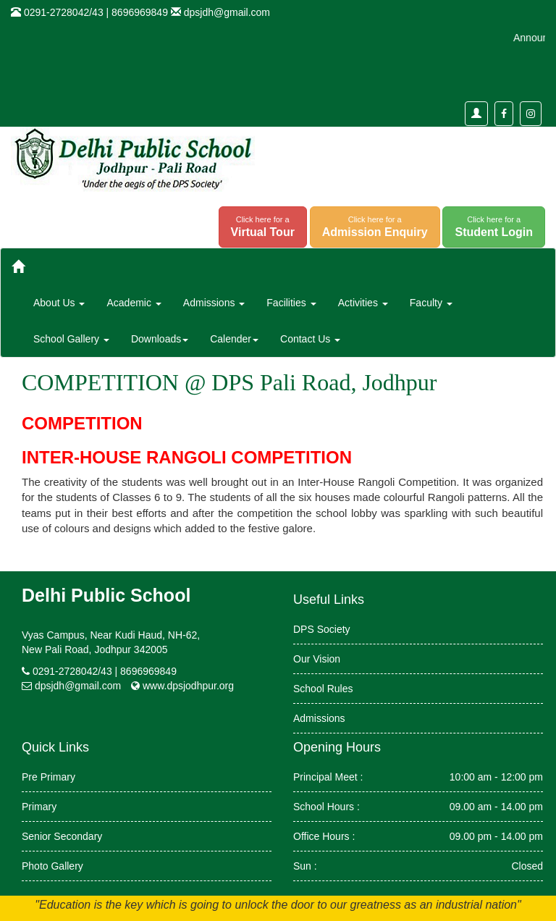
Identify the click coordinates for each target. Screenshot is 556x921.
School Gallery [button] (71, 339)
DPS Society (321, 629)
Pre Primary (48, 777)
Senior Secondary (62, 836)
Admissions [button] (214, 302)
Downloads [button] (159, 339)
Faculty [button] (431, 302)
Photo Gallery (52, 866)
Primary (39, 806)
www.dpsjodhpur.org (188, 685)
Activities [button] (363, 302)
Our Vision (316, 659)
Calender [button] (234, 339)
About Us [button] (59, 302)
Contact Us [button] (310, 339)
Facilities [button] (291, 302)
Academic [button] (133, 302)
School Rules (323, 688)
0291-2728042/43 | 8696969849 (105, 671)
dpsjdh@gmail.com (227, 12)
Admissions (319, 718)
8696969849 (139, 12)
